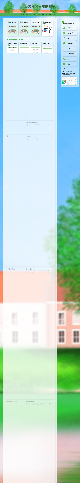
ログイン (70, 28)
